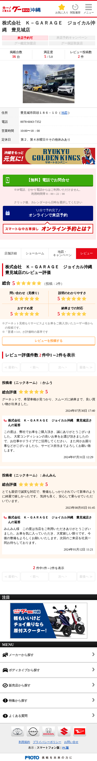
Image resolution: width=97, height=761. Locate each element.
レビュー (86, 253)
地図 (64, 113)
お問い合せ (71, 741)
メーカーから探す (18, 655)
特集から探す (15, 700)
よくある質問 (15, 716)
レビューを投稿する (49, 341)
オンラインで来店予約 (48, 212)
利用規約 (24, 741)
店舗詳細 (10, 253)
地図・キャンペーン (62, 253)
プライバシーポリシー (47, 741)
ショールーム (35, 253)
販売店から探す (17, 685)
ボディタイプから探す (21, 670)
